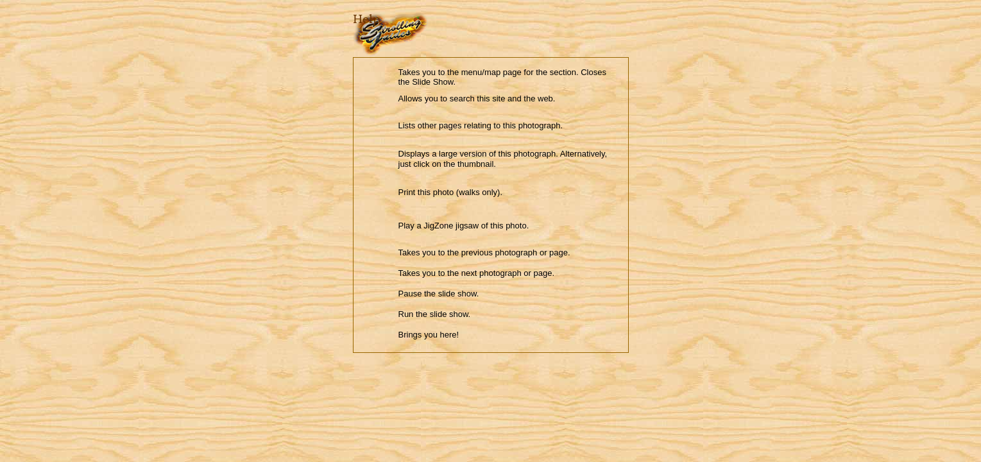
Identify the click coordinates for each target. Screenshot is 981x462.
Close (361, 45)
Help (366, 19)
